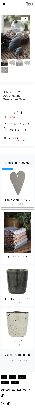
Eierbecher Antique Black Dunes (17, 299)
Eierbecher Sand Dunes (17, 341)
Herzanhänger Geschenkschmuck (17, 200)
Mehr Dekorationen (22, 140)
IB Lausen (13, 140)
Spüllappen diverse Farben (17, 256)
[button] (4, 4)
